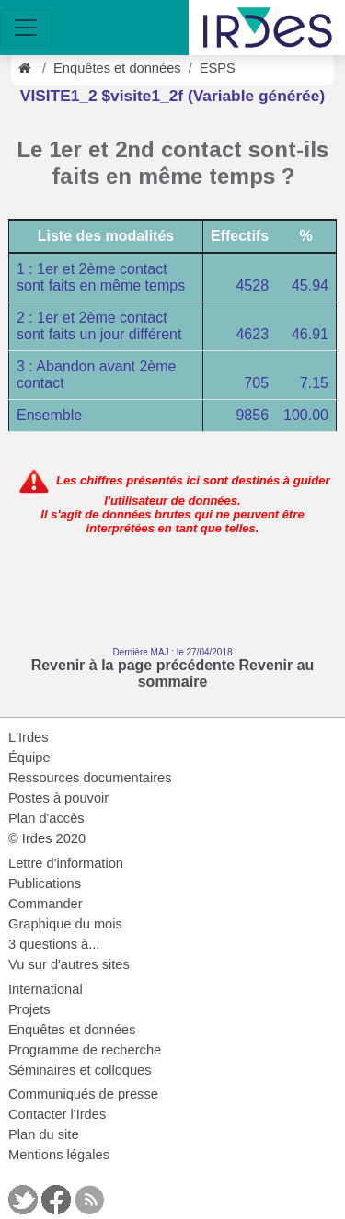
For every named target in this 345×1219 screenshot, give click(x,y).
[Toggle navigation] (26, 27)
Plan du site (43, 1134)
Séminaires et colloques (80, 1070)
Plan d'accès (46, 818)
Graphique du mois (65, 924)
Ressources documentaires (90, 777)
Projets (29, 1009)
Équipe (29, 757)
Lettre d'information (65, 863)
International (45, 989)
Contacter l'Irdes (57, 1114)
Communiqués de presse (83, 1094)
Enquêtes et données (117, 68)
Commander (45, 903)
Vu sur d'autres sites (69, 964)
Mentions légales (58, 1154)
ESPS (218, 68)
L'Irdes (28, 737)
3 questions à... (53, 944)
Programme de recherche (84, 1049)
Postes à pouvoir (58, 798)
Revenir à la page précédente (133, 665)
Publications (44, 883)
